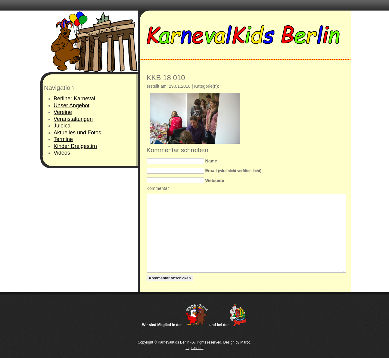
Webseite (214, 180)
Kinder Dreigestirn (75, 146)
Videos (62, 153)
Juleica (62, 126)
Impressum (194, 348)
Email (233, 170)
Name (211, 161)
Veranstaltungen (73, 119)
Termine (63, 139)
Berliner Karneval (74, 99)
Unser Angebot (71, 105)
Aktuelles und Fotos (77, 133)
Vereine (63, 112)
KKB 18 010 (166, 78)
